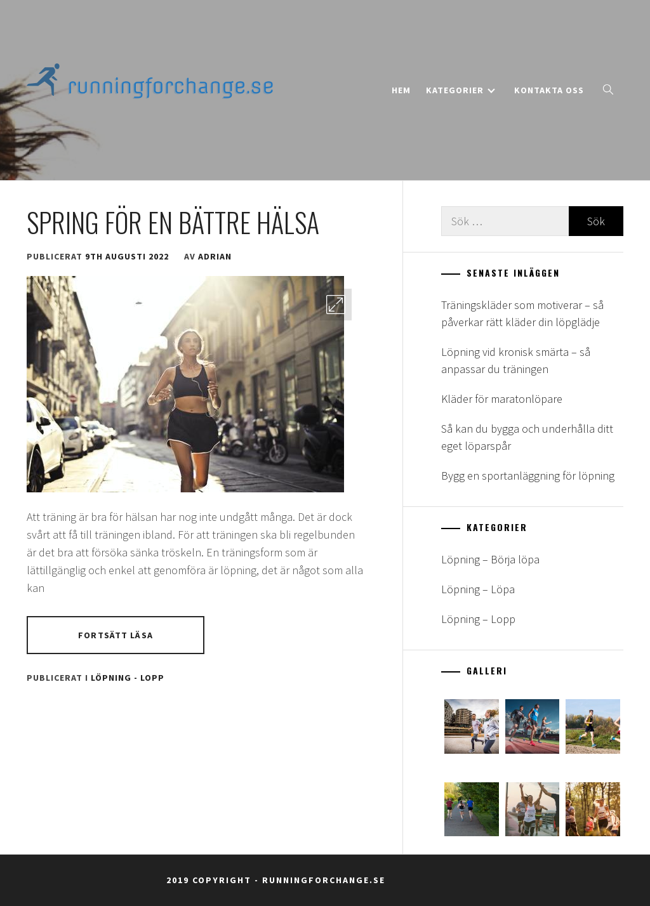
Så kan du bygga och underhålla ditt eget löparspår (527, 437)
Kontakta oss (549, 90)
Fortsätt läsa (115, 635)
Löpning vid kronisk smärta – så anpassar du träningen (515, 360)
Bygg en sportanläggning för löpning (527, 475)
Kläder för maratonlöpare (501, 398)
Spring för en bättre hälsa (173, 222)
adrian (215, 256)
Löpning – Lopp (478, 619)
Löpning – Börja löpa (490, 559)
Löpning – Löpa (478, 589)
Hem (401, 90)
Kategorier (460, 90)
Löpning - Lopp (127, 677)
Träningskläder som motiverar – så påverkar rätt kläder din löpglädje (522, 313)
